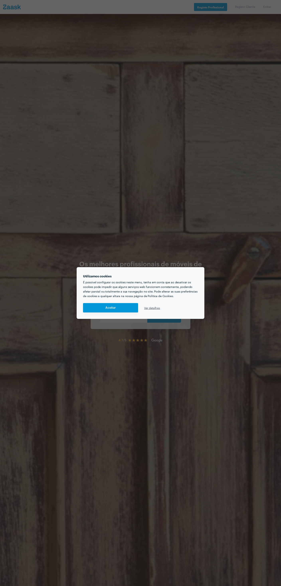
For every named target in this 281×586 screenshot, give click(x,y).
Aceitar (110, 307)
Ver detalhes (152, 308)
